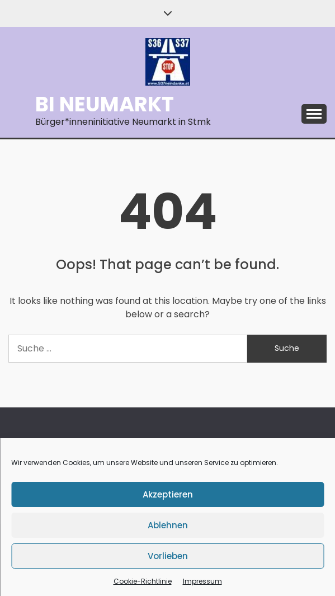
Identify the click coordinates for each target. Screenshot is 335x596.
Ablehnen (168, 525)
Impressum (202, 581)
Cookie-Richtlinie (143, 581)
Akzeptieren (168, 494)
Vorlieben (168, 556)
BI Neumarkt (104, 104)
